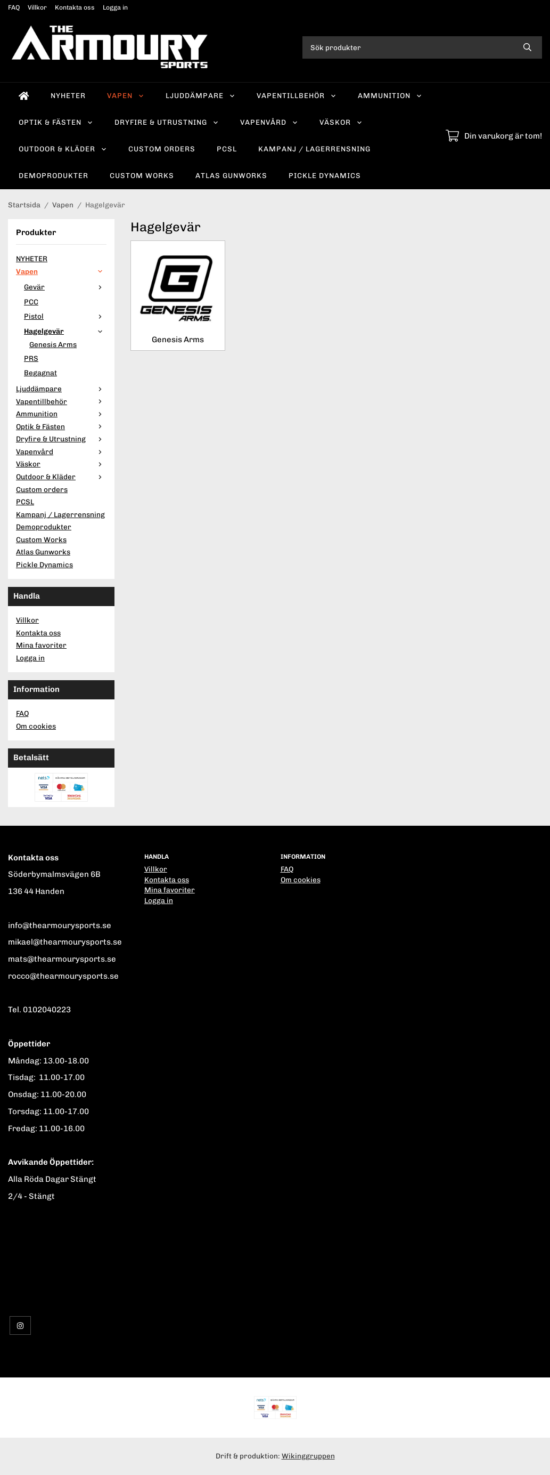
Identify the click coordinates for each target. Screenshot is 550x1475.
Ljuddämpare (200, 95)
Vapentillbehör (296, 95)
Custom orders (161, 148)
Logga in (115, 7)
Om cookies (36, 726)
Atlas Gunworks (231, 175)
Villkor (37, 7)
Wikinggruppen (308, 1456)
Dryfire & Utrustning (166, 122)
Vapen (125, 95)
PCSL (227, 148)
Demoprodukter (53, 175)
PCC (31, 301)
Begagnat (40, 372)
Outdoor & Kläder (63, 148)
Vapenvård (269, 122)
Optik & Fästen (56, 122)
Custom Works (142, 175)
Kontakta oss (75, 7)
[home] (24, 96)
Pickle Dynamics (325, 175)
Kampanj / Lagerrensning (314, 148)
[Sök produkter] (407, 47)
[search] (527, 47)
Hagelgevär (65, 331)
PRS (31, 358)
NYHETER (68, 95)
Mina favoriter (41, 645)
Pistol (65, 316)
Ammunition (390, 95)
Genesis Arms (53, 344)
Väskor (341, 122)
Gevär (65, 287)
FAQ (14, 7)
